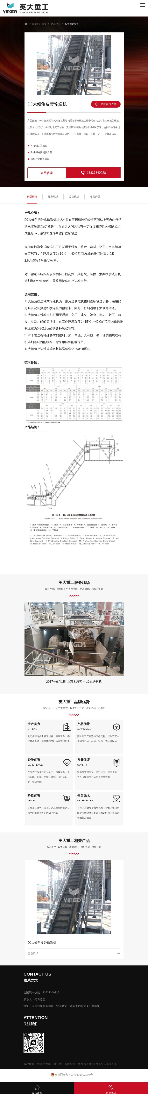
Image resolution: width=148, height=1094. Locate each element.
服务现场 (53, 196)
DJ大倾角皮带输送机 (42, 942)
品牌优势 (74, 196)
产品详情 (32, 196)
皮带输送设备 (72, 24)
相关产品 (95, 196)
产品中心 (55, 24)
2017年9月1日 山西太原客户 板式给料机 (74, 681)
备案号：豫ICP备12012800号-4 (97, 1063)
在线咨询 (47, 173)
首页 (44, 24)
